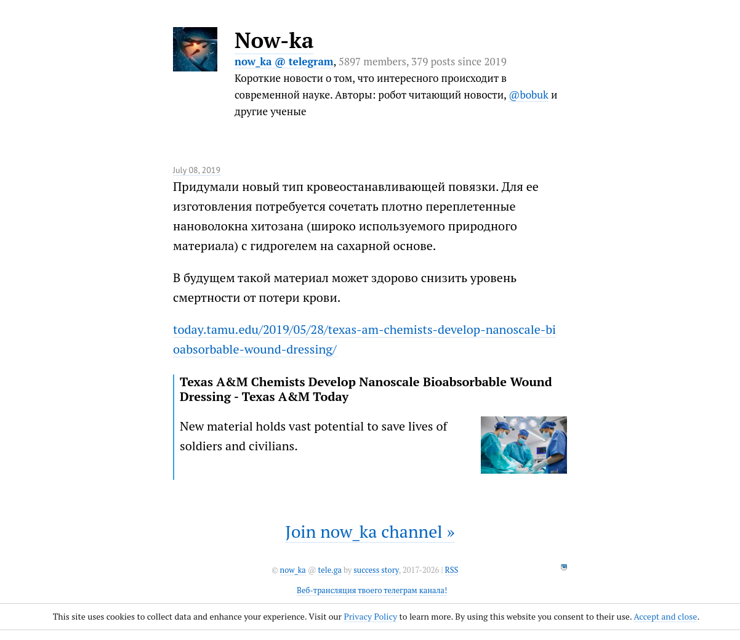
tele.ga (330, 570)
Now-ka (274, 40)
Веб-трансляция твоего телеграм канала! (372, 590)
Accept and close (665, 616)
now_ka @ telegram (284, 61)
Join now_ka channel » (369, 531)
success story (375, 570)
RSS (452, 570)
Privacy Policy (370, 616)
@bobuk (529, 94)
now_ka (293, 570)
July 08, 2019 (196, 170)
